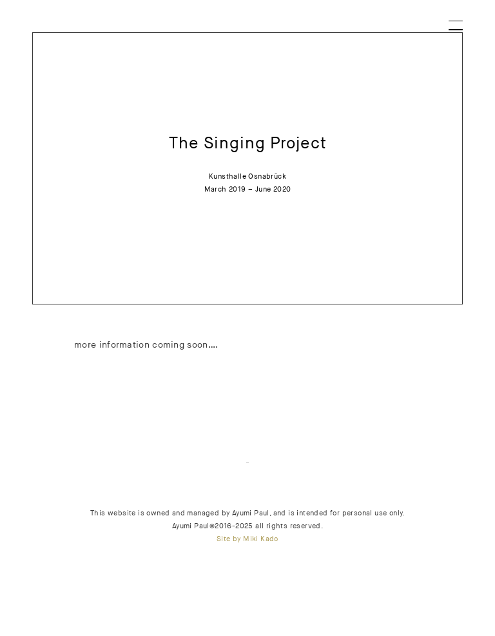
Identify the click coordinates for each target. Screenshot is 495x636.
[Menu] (456, 20)
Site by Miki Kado (247, 539)
